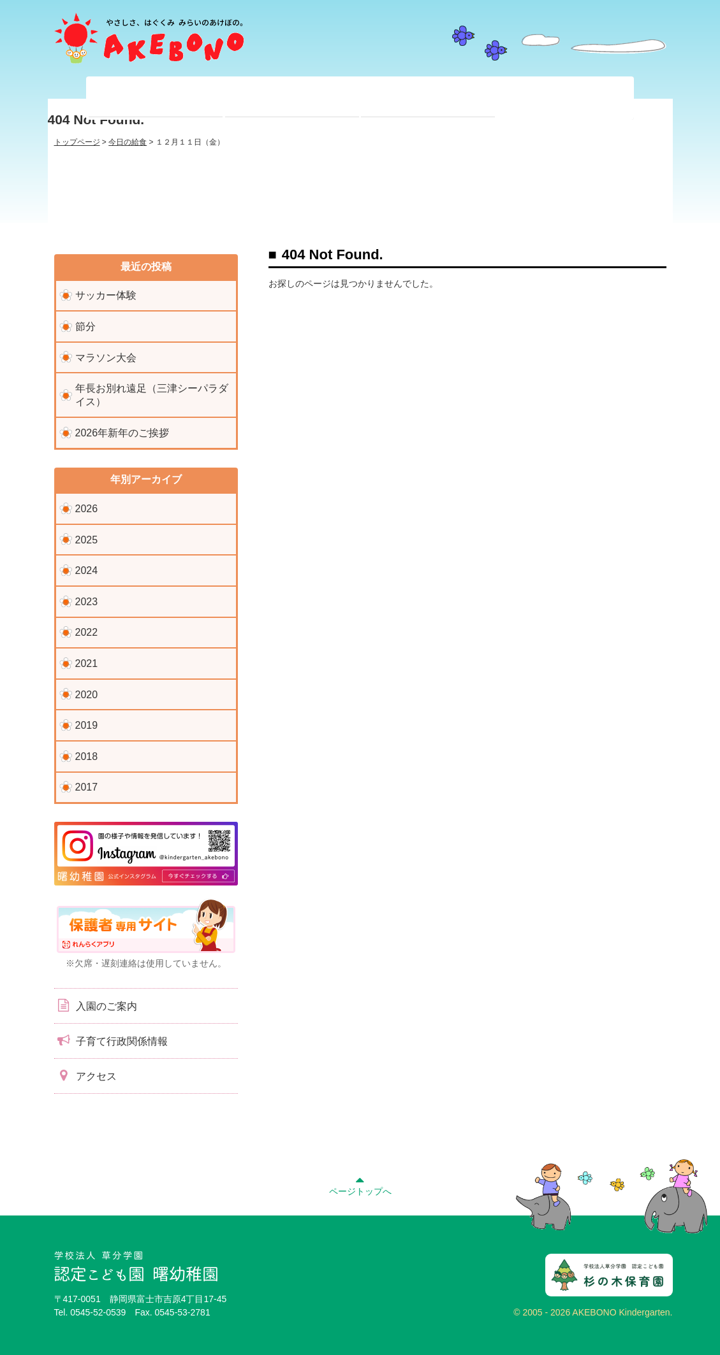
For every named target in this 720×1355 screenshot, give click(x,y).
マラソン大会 (105, 357)
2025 (86, 539)
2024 (86, 570)
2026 (86, 508)
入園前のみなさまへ (428, 98)
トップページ (77, 142)
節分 (85, 326)
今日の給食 (127, 142)
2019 (86, 725)
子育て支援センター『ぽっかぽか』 (564, 98)
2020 (86, 694)
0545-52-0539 (98, 1312)
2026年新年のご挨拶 (122, 432)
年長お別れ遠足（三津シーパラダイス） (151, 395)
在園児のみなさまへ (292, 98)
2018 (86, 756)
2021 (86, 663)
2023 (86, 601)
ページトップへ (360, 1184)
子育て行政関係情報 (111, 1040)
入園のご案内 (95, 1005)
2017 (86, 787)
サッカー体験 (105, 295)
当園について (156, 98)
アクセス (85, 1075)
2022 (86, 632)
